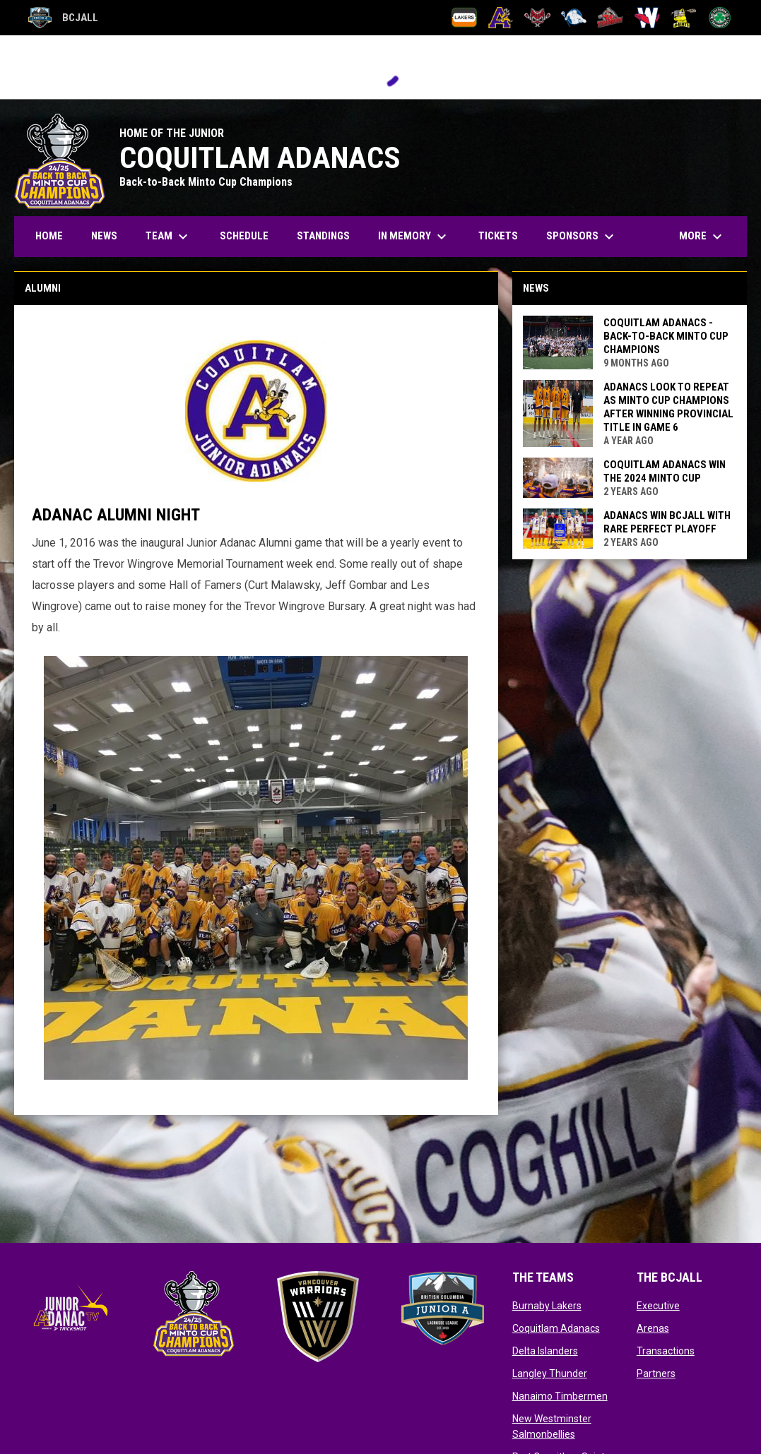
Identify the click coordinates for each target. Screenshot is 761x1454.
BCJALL (63, 17)
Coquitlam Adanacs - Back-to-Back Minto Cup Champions (665, 336)
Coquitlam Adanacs (556, 1328)
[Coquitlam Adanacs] (501, 17)
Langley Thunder (549, 1373)
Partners (656, 1373)
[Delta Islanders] (537, 17)
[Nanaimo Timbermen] (610, 17)
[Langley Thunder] (574, 17)
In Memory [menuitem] (414, 236)
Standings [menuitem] (323, 236)
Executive (658, 1305)
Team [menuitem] (168, 236)
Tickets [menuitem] (498, 236)
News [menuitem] (104, 236)
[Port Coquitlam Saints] (684, 17)
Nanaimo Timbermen (560, 1396)
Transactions (666, 1351)
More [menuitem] (702, 236)
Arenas (653, 1328)
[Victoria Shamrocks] (720, 17)
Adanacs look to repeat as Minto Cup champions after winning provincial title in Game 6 (668, 407)
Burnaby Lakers (547, 1305)
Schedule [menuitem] (244, 236)
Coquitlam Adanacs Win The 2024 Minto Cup (664, 471)
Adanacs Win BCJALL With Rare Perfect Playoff (667, 522)
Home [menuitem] (49, 236)
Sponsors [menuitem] (582, 236)
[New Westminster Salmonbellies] (647, 17)
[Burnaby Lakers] (465, 17)
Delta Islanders (545, 1351)
